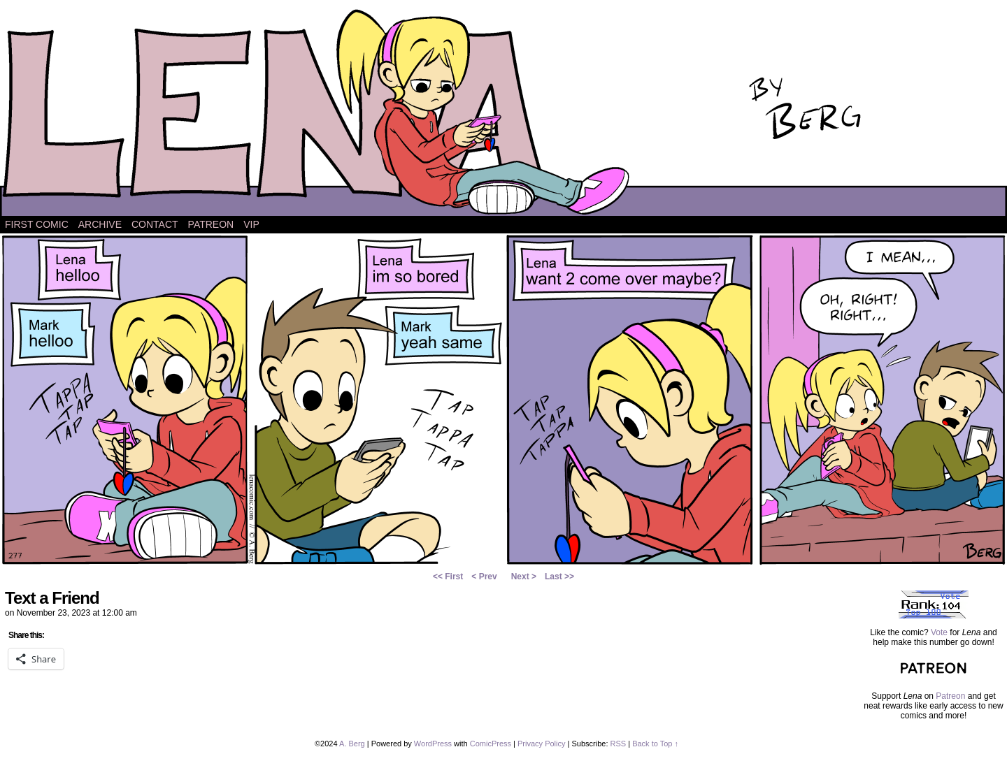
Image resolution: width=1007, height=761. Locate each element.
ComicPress (490, 743)
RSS (618, 743)
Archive (100, 224)
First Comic (37, 224)
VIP (251, 224)
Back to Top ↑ (655, 743)
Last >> (559, 576)
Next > (523, 576)
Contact (154, 224)
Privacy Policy (541, 743)
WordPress (433, 743)
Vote (939, 632)
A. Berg (352, 743)
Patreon (211, 224)
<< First (448, 576)
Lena (503, 111)
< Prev (484, 576)
